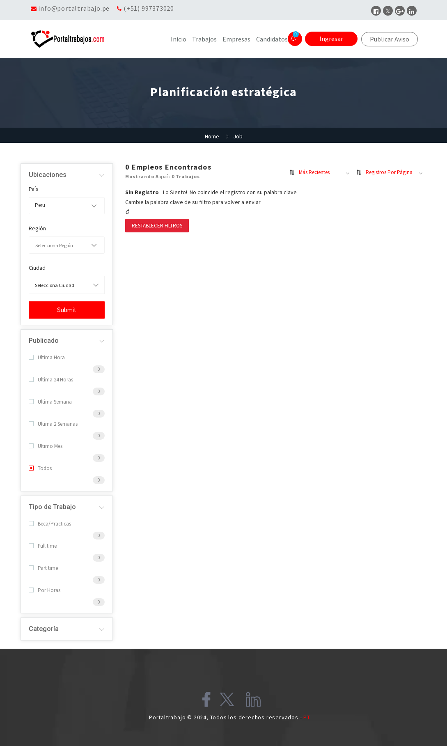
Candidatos (272, 39)
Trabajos (204, 39)
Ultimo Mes (45, 446)
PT (306, 717)
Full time (43, 546)
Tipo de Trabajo (52, 507)
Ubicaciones (47, 175)
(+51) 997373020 (149, 8)
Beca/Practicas (50, 523)
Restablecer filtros (157, 225)
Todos (40, 468)
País (34, 189)
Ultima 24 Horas (51, 379)
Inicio (178, 39)
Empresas (236, 39)
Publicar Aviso (389, 39)
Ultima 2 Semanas (53, 424)
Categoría (44, 629)
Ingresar (331, 38)
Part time (43, 568)
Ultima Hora (47, 357)
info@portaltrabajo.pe (74, 8)
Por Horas (44, 590)
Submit (66, 310)
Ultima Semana (50, 401)
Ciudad (37, 268)
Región (37, 228)
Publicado (44, 340)
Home (212, 136)
